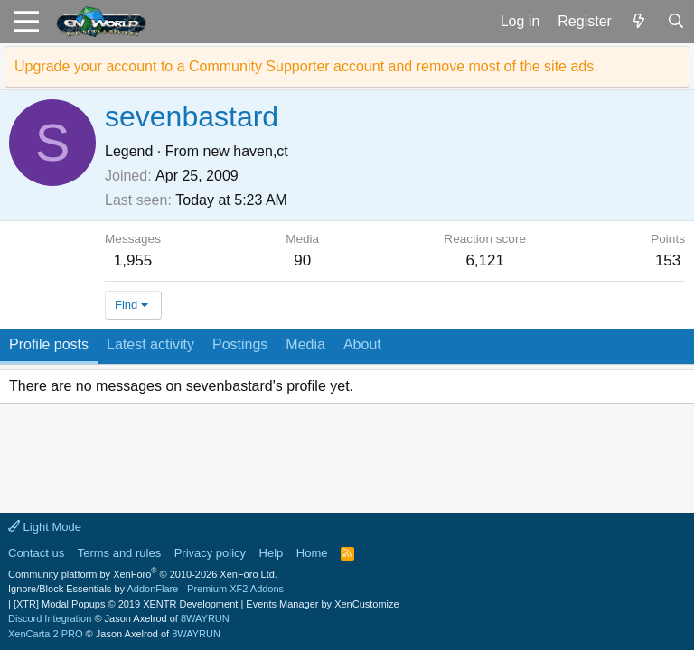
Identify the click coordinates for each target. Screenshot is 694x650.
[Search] (675, 22)
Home (312, 553)
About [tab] (362, 344)
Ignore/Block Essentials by (146, 588)
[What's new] (639, 22)
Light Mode (44, 527)
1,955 (133, 260)
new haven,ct (245, 151)
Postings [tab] (239, 344)
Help (271, 553)
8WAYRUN (205, 618)
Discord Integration (49, 618)
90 (302, 260)
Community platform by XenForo (142, 574)
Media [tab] (305, 344)
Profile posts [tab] (49, 344)
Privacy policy (210, 553)
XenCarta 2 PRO (45, 633)
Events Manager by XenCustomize (322, 604)
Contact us (36, 553)
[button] (26, 21)
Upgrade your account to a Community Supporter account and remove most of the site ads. (306, 66)
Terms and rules (119, 553)
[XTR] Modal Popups (126, 604)
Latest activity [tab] (150, 344)
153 (667, 260)
